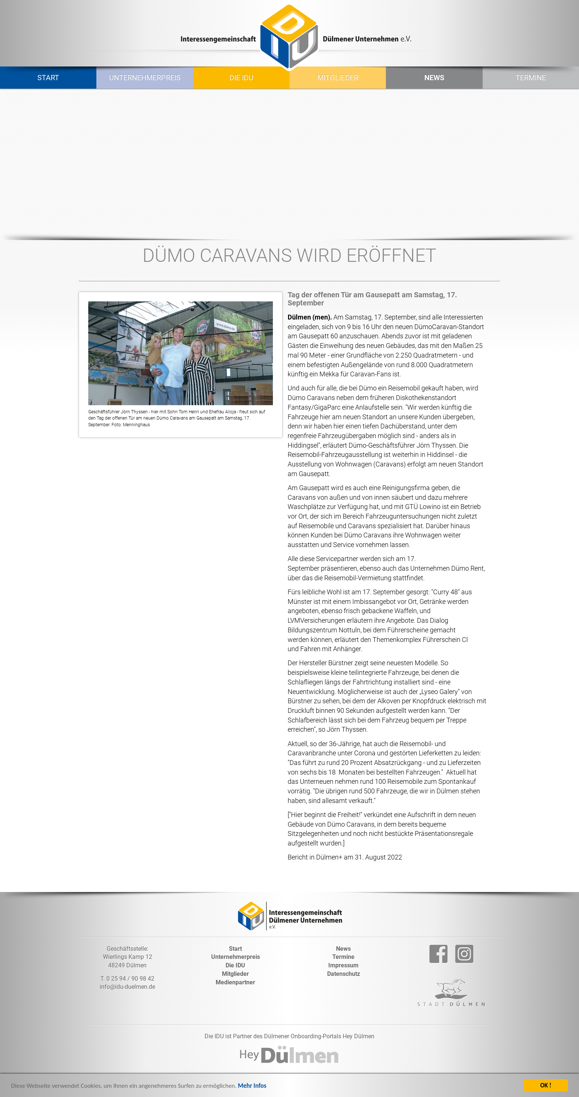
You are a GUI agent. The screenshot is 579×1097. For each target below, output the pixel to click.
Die (235, 965)
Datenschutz (343, 973)
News (434, 77)
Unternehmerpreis (145, 77)
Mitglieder (337, 77)
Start (48, 77)
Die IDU (241, 77)
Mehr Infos (252, 1087)
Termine (530, 77)
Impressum (343, 965)
